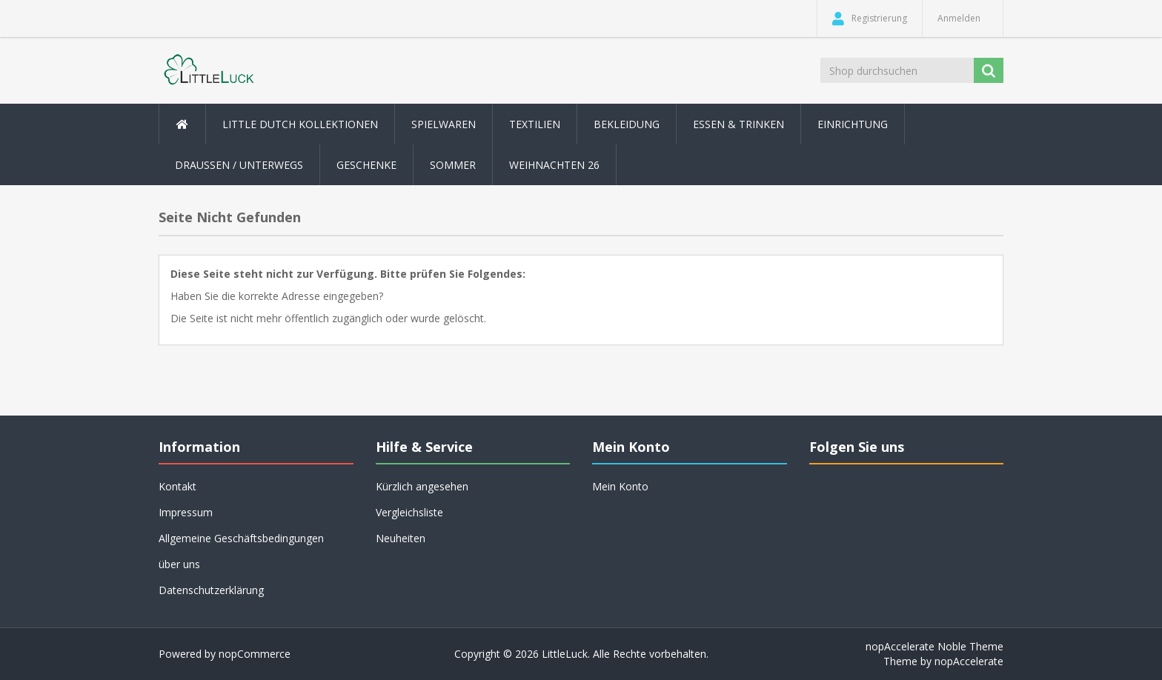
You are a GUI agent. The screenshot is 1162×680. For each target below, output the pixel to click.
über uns (179, 564)
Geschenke (366, 165)
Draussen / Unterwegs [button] (239, 165)
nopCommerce (254, 654)
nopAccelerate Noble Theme (934, 646)
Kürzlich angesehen (422, 486)
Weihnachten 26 (554, 165)
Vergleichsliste (409, 512)
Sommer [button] (453, 165)
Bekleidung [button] (627, 124)
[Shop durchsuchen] (898, 70)
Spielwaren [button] (443, 124)
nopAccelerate (968, 661)
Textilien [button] (534, 124)
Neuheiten (400, 538)
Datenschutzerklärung (211, 590)
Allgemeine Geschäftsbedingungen (241, 538)
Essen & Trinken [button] (738, 124)
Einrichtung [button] (852, 124)
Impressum (186, 512)
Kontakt (177, 486)
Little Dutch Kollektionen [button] (300, 124)
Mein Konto (620, 486)
